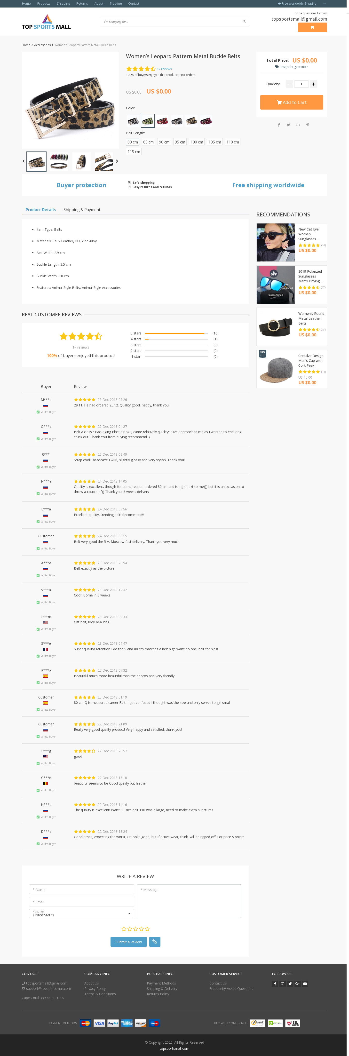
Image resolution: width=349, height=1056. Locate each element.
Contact (126, 3)
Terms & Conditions (100, 994)
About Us (91, 983)
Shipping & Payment (81, 209)
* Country (38, 911)
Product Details (41, 209)
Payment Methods (161, 983)
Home (26, 3)
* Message (149, 889)
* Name (39, 889)
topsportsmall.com (174, 1048)
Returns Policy (158, 994)
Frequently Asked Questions (231, 988)
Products (42, 3)
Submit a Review (129, 941)
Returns (78, 3)
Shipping (61, 3)
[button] (70, 100)
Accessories (42, 45)
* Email (38, 901)
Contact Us (218, 983)
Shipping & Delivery (162, 988)
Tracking (109, 3)
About (93, 3)
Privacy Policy (95, 988)
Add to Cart (292, 102)
